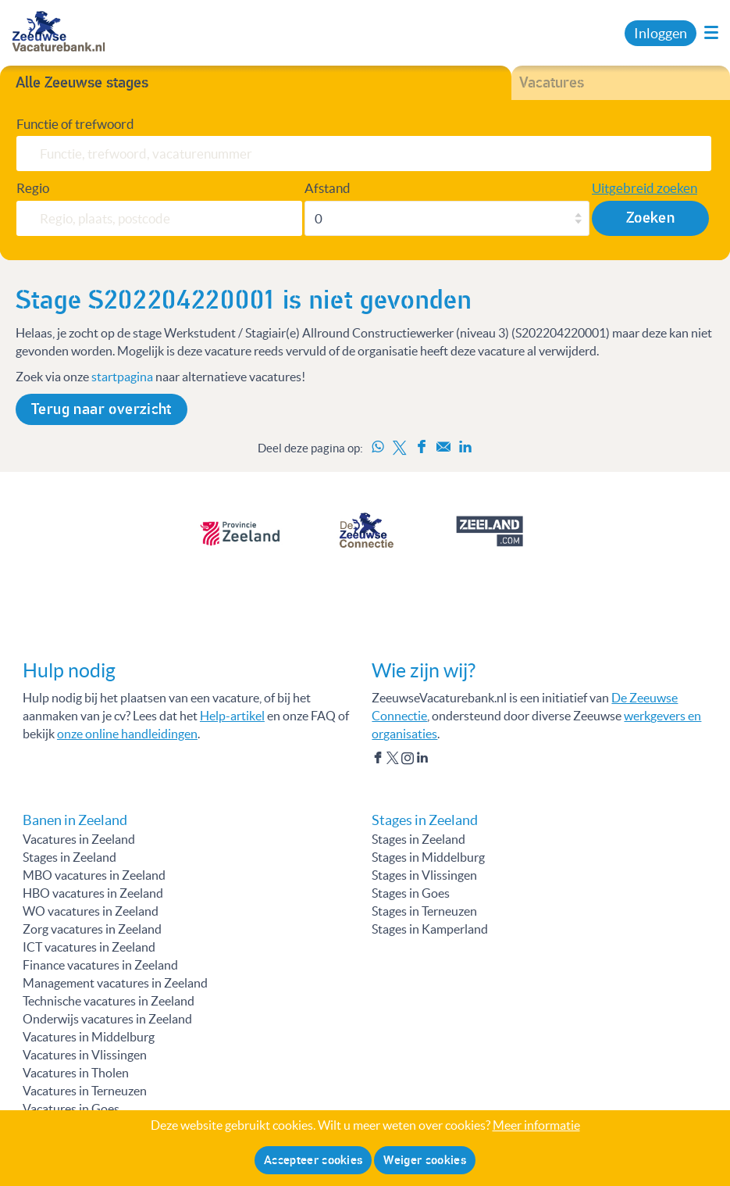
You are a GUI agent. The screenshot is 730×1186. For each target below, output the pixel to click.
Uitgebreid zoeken (644, 187)
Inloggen (660, 33)
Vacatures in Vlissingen (85, 1055)
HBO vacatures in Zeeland (93, 893)
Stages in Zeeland (69, 857)
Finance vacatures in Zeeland (100, 965)
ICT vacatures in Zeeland (89, 947)
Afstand (327, 187)
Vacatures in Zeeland (79, 839)
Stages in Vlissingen (424, 875)
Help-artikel (232, 716)
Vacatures (551, 82)
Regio (32, 187)
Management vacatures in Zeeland (115, 983)
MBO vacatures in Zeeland (94, 875)
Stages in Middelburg (428, 857)
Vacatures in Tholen (76, 1073)
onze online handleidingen (127, 734)
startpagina (122, 377)
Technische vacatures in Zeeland (108, 1001)
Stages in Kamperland (430, 929)
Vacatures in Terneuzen (85, 1091)
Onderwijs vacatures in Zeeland (107, 1019)
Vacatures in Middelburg (89, 1037)
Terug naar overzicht (101, 409)
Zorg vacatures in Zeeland (92, 929)
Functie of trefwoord (75, 123)
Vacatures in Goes (71, 1109)
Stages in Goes (411, 893)
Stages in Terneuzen (424, 911)
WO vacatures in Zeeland (90, 911)
